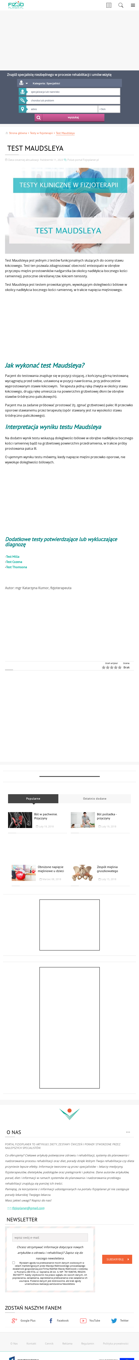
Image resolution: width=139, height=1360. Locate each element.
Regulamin (87, 1343)
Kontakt (31, 1343)
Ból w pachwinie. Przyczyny (45, 816)
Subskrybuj (119, 1259)
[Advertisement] (69, 38)
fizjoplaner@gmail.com (25, 1208)
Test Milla (12, 557)
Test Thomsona (16, 567)
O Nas (14, 1343)
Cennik (49, 1343)
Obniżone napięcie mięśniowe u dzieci (51, 869)
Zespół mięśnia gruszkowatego (107, 869)
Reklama (67, 1343)
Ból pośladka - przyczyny (107, 816)
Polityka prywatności (116, 1343)
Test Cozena (14, 562)
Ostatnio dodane (94, 798)
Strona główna (16, 133)
